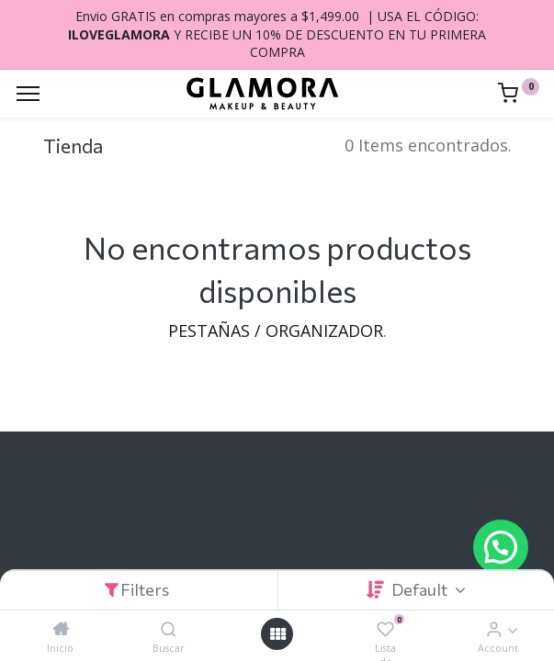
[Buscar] (168, 629)
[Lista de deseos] (385, 629)
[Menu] (28, 93)
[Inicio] (60, 629)
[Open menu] (277, 633)
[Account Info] (494, 629)
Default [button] (420, 589)
